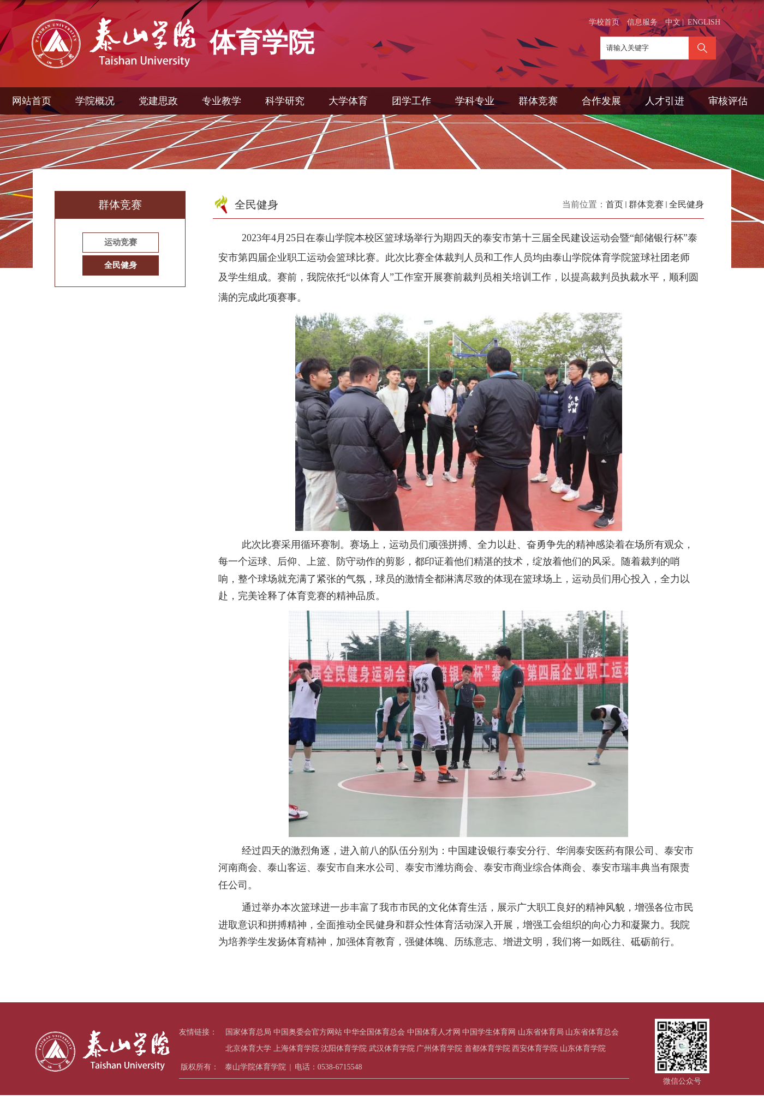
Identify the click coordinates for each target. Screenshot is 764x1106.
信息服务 (642, 22)
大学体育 (348, 100)
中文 (673, 22)
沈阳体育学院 (344, 1048)
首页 (614, 204)
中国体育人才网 (434, 1032)
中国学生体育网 (489, 1032)
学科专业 (474, 100)
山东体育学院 (583, 1048)
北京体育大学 (248, 1048)
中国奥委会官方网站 (307, 1032)
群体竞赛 (538, 100)
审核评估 (728, 100)
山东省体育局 (541, 1032)
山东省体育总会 (592, 1032)
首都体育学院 (487, 1048)
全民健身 (686, 204)
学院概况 (95, 100)
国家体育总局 (248, 1032)
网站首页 (31, 100)
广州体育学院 (439, 1048)
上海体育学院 (296, 1048)
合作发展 (601, 100)
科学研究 (285, 100)
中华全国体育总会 (374, 1032)
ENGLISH (704, 22)
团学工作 (411, 100)
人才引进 (664, 100)
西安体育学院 (535, 1048)
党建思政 (158, 100)
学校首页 (604, 22)
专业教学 (221, 100)
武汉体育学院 (392, 1048)
